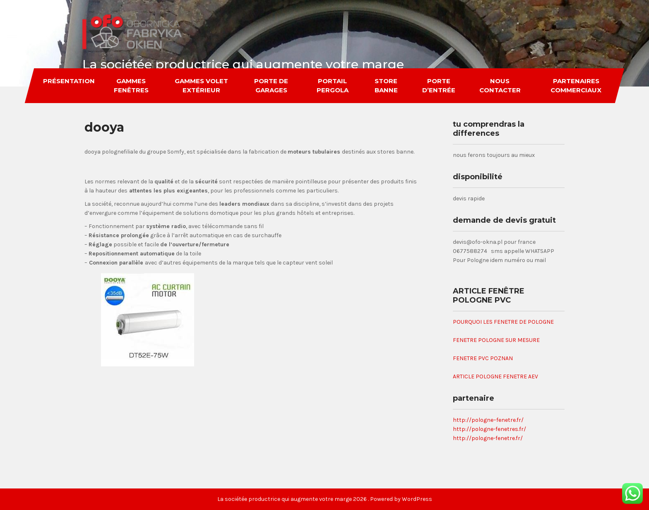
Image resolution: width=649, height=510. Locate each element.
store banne (385, 85)
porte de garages (271, 85)
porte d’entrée (438, 85)
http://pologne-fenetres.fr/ (489, 429)
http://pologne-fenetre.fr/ (488, 438)
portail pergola (332, 85)
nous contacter (500, 85)
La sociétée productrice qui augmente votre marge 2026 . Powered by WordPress (324, 499)
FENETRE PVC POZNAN (483, 358)
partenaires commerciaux (575, 85)
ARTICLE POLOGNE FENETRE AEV (495, 376)
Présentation (69, 81)
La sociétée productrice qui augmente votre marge (243, 64)
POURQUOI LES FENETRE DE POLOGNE (503, 321)
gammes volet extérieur (201, 85)
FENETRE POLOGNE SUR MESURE (496, 340)
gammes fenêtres (131, 85)
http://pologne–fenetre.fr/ (488, 419)
